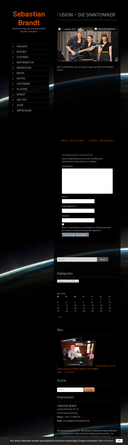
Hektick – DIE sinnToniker (71, 140)
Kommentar (68, 166)
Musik (21, 73)
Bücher (21, 51)
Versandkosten (69, 372)
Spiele (21, 94)
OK (119, 441)
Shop (20, 105)
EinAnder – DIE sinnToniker (102, 140)
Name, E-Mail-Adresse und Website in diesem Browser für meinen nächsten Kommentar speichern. (86, 229)
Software (23, 83)
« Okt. (59, 317)
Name (65, 197)
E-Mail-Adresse (69, 206)
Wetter (21, 99)
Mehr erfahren (105, 440)
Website (65, 216)
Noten (21, 78)
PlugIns (22, 89)
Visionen (22, 57)
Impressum (24, 110)
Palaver (22, 46)
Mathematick (25, 62)
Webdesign (24, 67)
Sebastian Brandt (29, 18)
